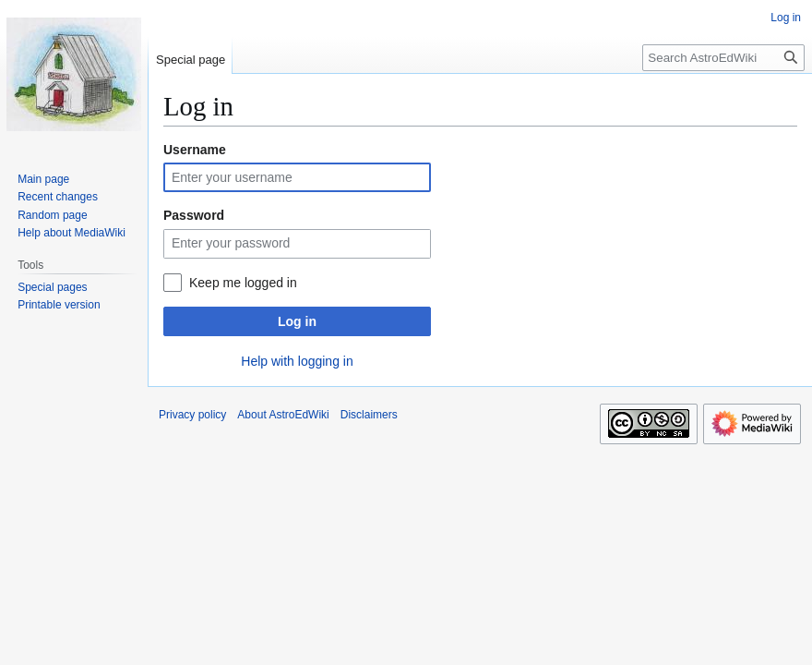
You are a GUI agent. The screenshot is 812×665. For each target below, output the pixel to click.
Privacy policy (192, 414)
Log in (297, 321)
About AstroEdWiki (282, 414)
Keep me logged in (243, 282)
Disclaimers (369, 414)
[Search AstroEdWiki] (723, 57)
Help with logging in (296, 361)
